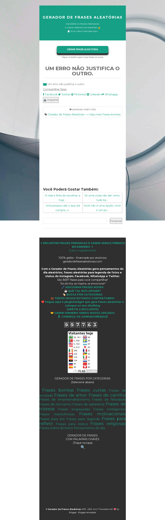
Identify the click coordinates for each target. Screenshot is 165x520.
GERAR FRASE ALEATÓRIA (82, 49)
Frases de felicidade (109, 399)
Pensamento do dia (89, 428)
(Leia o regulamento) (82, 246)
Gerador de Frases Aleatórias (83, 17)
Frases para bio (52, 419)
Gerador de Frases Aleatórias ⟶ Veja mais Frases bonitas (84, 114)
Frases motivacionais (102, 413)
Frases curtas (91, 390)
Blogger (73, 512)
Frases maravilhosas (57, 414)
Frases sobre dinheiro (56, 428)
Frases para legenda (83, 419)
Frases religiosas (108, 423)
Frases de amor (70, 395)
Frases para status (72, 424)
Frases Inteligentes (109, 409)
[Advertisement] (82, 150)
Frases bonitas (58, 390)
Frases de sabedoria (88, 404)
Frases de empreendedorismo (64, 399)
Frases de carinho (107, 395)
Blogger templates (87, 512)
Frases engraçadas (74, 409)
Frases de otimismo (55, 404)
